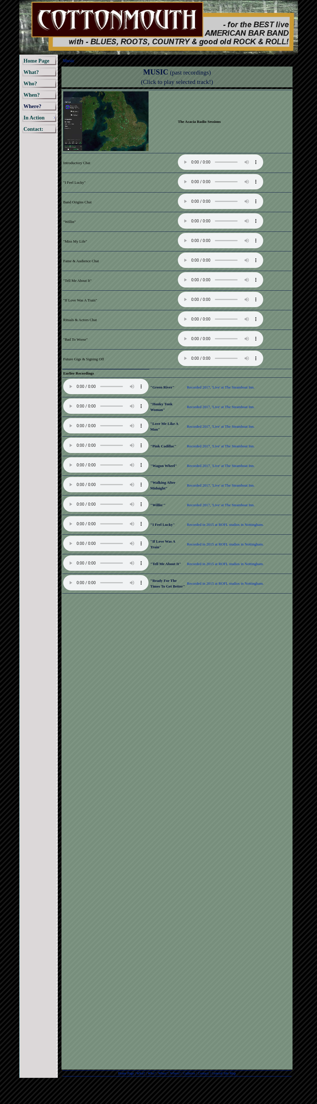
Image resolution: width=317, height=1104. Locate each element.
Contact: (203, 1073)
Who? (152, 1073)
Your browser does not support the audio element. (220, 162)
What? (140, 1073)
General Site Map (224, 1073)
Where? (175, 1073)
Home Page (126, 1073)
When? (163, 1073)
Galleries (189, 1073)
